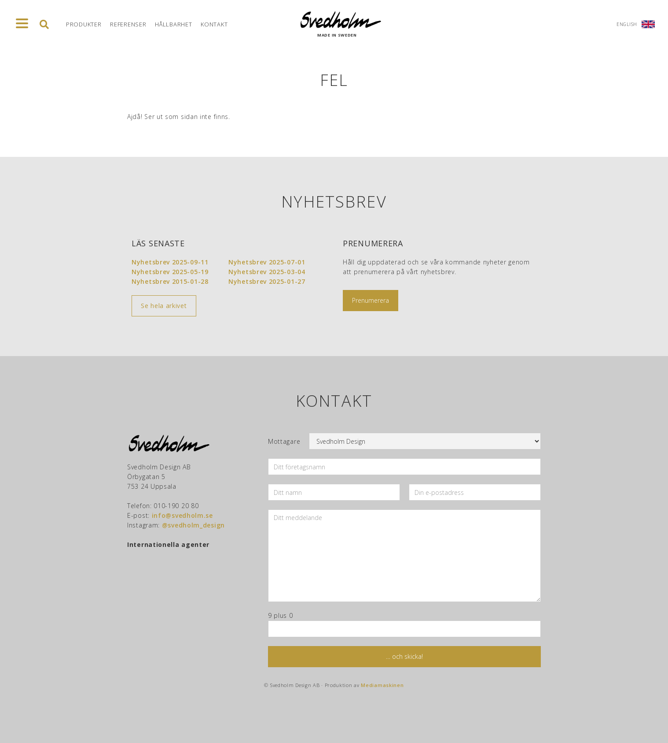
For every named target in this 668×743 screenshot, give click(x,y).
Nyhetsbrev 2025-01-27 (266, 281)
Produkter (83, 24)
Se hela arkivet (164, 305)
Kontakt (214, 24)
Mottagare (284, 441)
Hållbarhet (173, 24)
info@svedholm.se (182, 515)
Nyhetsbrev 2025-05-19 (170, 271)
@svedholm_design (193, 525)
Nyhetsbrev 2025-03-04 (266, 271)
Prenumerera (370, 300)
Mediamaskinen (382, 685)
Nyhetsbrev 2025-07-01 (266, 262)
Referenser (128, 24)
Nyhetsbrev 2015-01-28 (170, 281)
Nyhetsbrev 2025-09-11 (170, 262)
